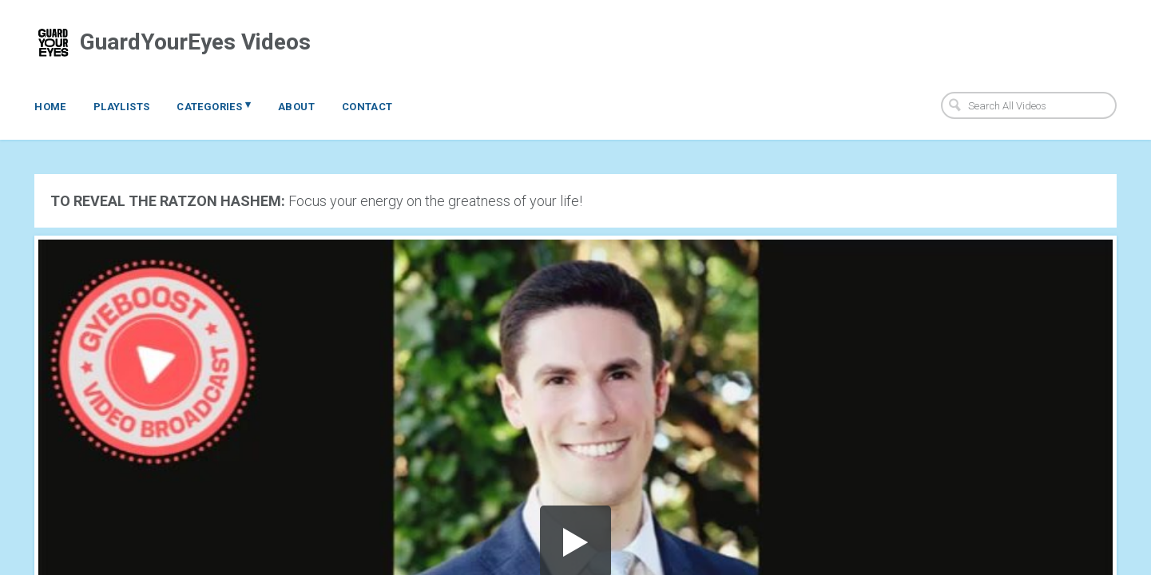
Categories (214, 105)
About (296, 107)
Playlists (121, 107)
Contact (367, 107)
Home (50, 107)
